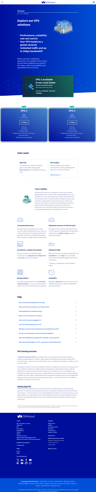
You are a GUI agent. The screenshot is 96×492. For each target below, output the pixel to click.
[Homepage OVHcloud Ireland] (17, 13)
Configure (24, 122)
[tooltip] (29, 131)
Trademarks (20, 445)
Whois (18, 434)
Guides (50, 425)
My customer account (23, 423)
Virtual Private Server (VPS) (26, 357)
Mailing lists (20, 430)
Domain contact (22, 436)
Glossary (50, 429)
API (18, 427)
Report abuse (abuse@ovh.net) (26, 437)
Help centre (51, 423)
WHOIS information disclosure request (28, 439)
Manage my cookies (69, 481)
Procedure (20, 429)
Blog (18, 453)
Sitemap (38, 486)
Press (18, 451)
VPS (21, 13)
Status (19, 432)
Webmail (19, 425)
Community (51, 430)
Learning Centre (53, 427)
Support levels (52, 432)
